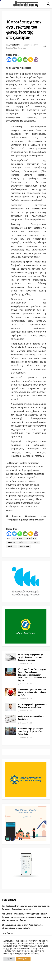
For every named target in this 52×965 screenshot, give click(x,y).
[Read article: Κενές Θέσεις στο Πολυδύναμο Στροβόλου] (10, 719)
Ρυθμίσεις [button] (9, 959)
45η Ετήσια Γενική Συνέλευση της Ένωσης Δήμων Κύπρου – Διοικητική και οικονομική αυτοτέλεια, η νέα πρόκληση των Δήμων (32, 674)
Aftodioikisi (14, 45)
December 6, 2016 (31, 45)
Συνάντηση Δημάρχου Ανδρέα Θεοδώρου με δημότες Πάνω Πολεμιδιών (30, 731)
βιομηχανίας (17, 538)
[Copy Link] (30, 59)
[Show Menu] (3, 4)
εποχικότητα (31, 538)
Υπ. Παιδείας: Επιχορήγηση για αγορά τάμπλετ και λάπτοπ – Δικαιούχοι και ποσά (30, 657)
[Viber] (36, 59)
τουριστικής (24, 546)
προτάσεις (35, 542)
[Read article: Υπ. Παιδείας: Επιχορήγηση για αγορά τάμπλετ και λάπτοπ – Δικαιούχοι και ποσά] (10, 657)
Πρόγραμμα (23, 542)
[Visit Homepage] (25, 4)
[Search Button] (48, 4)
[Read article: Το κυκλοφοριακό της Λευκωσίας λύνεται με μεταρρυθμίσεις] (10, 707)
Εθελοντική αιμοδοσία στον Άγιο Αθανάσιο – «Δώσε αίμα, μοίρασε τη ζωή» (32, 692)
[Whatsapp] (19, 59)
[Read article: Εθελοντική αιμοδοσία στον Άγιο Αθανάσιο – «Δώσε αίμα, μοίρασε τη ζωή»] (10, 692)
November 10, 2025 (25, 663)
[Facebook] (9, 59)
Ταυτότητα (7, 933)
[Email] (25, 59)
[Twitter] (14, 59)
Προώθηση (12, 546)
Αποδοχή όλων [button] (23, 959)
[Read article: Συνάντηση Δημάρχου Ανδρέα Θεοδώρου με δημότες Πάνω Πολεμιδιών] (10, 731)
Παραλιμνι (12, 542)
